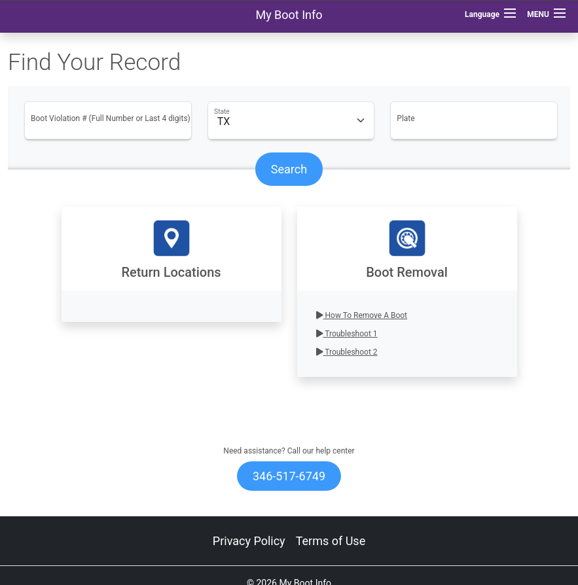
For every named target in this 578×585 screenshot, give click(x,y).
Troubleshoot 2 (347, 352)
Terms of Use (331, 541)
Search (289, 169)
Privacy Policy (249, 541)
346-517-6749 (289, 476)
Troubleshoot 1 (347, 333)
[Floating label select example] (291, 120)
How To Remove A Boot (362, 315)
